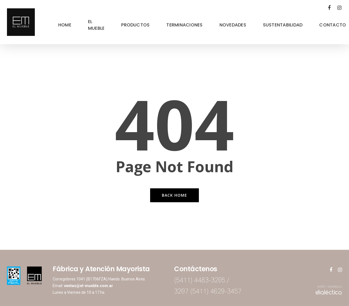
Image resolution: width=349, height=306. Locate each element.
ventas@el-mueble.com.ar (88, 285)
